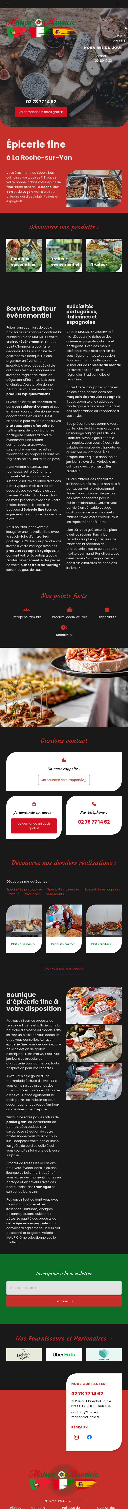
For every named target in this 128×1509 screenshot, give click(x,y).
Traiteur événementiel (64, 261)
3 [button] (67, 278)
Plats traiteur (101, 944)
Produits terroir (63, 944)
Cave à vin (32, 894)
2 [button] (61, 278)
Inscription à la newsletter (64, 1274)
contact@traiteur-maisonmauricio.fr (86, 1414)
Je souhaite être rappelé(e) (64, 780)
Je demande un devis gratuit (41, 112)
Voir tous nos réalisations (64, 969)
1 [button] (55, 278)
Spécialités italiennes (63, 889)
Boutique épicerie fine (23, 261)
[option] (24, 256)
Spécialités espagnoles (102, 889)
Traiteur (99, 264)
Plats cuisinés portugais (24, 944)
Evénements (54, 894)
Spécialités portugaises (24, 889)
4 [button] (73, 278)
